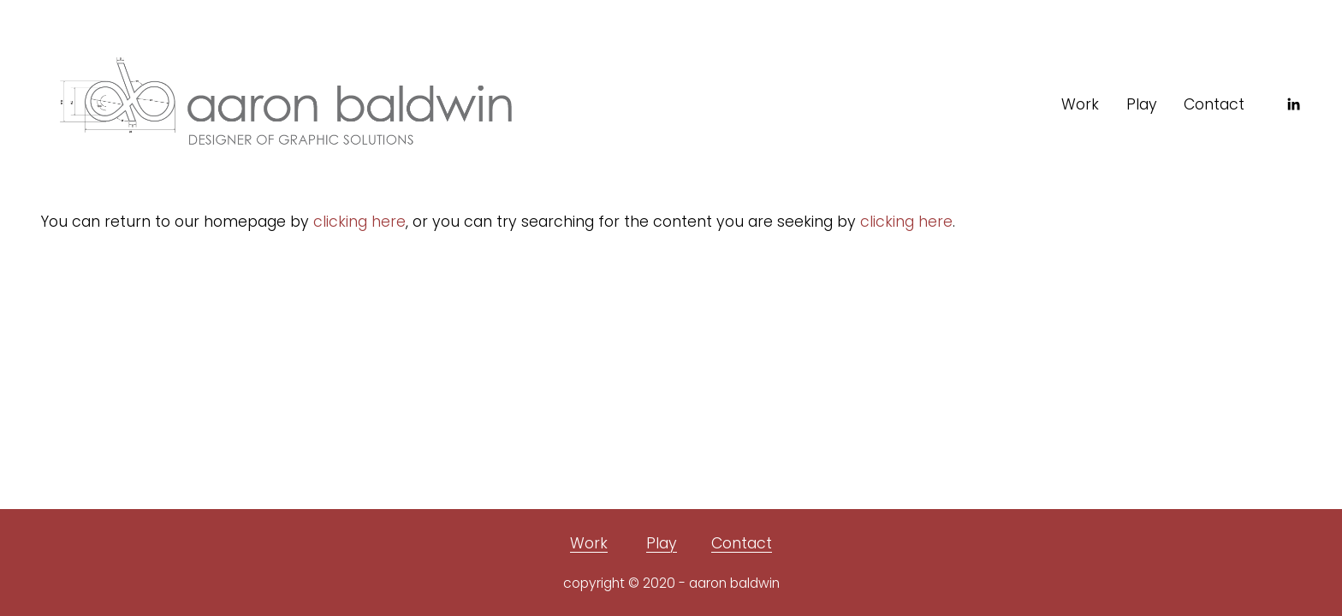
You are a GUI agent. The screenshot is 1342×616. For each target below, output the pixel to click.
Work (1080, 104)
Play (1141, 104)
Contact (1214, 104)
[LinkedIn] (1293, 104)
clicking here (359, 221)
